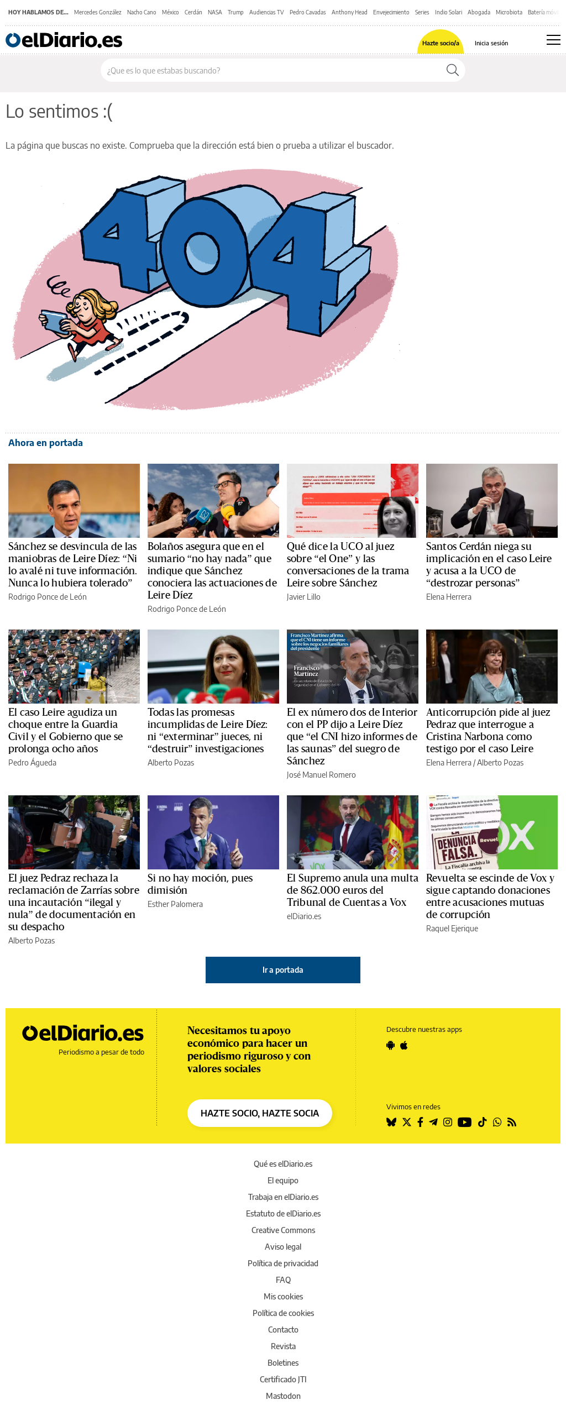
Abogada (479, 12)
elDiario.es (304, 916)
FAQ (283, 1279)
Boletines (283, 1362)
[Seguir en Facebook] (420, 1122)
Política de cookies (283, 1313)
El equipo (283, 1180)
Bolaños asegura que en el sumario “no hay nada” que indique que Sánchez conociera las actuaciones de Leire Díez (212, 571)
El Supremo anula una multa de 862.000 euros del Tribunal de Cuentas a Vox (352, 890)
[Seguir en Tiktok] (483, 1122)
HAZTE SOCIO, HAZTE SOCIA (260, 1113)
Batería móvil (543, 12)
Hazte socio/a (440, 43)
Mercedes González (98, 12)
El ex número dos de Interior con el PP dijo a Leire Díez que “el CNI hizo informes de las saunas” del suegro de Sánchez (352, 737)
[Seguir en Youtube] (465, 1122)
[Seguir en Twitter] (407, 1122)
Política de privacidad (283, 1263)
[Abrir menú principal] (553, 40)
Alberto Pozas (171, 762)
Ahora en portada (45, 442)
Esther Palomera (175, 904)
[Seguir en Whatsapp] (497, 1122)
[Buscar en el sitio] (271, 70)
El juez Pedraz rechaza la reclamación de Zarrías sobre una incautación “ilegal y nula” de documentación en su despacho (73, 902)
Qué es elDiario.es (283, 1163)
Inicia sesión (491, 43)
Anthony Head (350, 12)
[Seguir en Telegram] (433, 1122)
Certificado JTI (283, 1379)
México (170, 12)
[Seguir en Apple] (404, 1045)
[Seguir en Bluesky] (391, 1122)
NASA (215, 12)
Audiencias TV (266, 12)
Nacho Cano (141, 12)
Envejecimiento (391, 12)
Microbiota (509, 12)
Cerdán (193, 12)
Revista (283, 1346)
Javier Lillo (304, 596)
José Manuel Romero (321, 774)
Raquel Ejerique (452, 928)
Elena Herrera (448, 596)
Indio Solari (448, 12)
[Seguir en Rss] (511, 1122)
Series (422, 12)
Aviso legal (283, 1246)
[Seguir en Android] (390, 1045)
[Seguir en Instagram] (447, 1122)
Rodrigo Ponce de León (47, 596)
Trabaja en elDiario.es (283, 1197)
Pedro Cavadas (308, 12)
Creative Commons (283, 1230)
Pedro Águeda (32, 762)
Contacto (283, 1329)
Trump (236, 12)
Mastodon (283, 1396)
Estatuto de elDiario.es (283, 1213)
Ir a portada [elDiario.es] (283, 969)
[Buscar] (452, 70)
